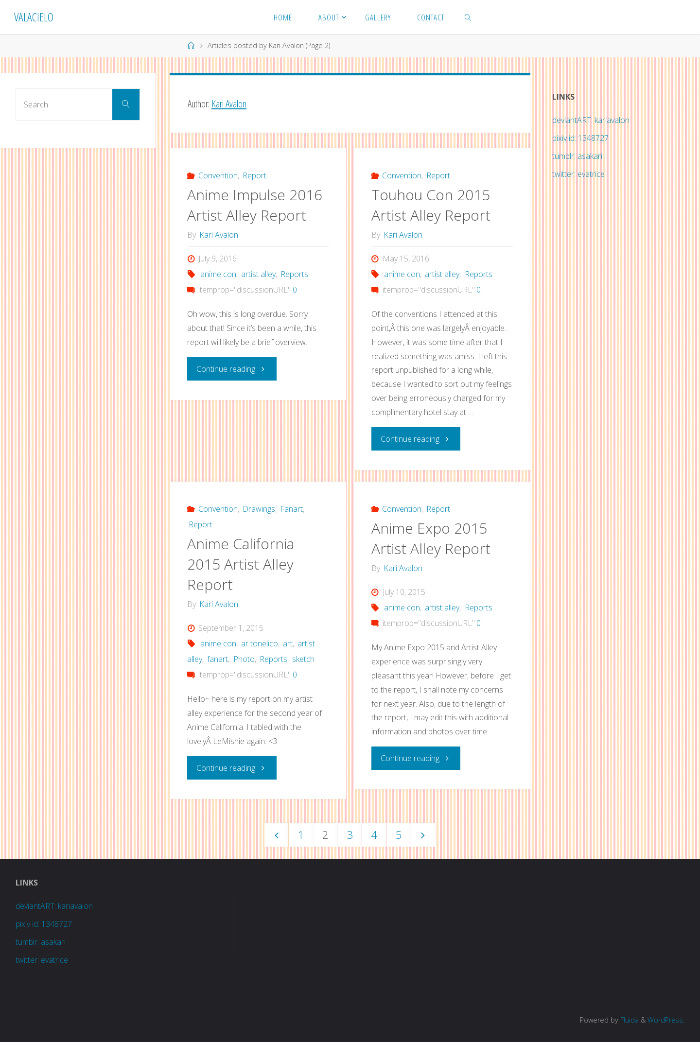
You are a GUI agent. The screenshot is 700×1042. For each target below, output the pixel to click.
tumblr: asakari (577, 156)
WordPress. (665, 1020)
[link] (467, 17)
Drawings (259, 509)
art (288, 643)
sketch (303, 659)
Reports (294, 274)
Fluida (628, 1020)
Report (254, 175)
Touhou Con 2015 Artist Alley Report (430, 205)
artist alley (258, 274)
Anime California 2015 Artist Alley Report (240, 564)
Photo (244, 659)
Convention (218, 175)
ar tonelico (259, 643)
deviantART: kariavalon (591, 120)
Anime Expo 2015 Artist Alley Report (430, 538)
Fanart (291, 509)
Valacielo (33, 17)
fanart (217, 659)
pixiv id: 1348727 (580, 138)
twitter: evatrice (578, 174)
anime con (218, 274)
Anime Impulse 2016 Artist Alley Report (254, 205)
